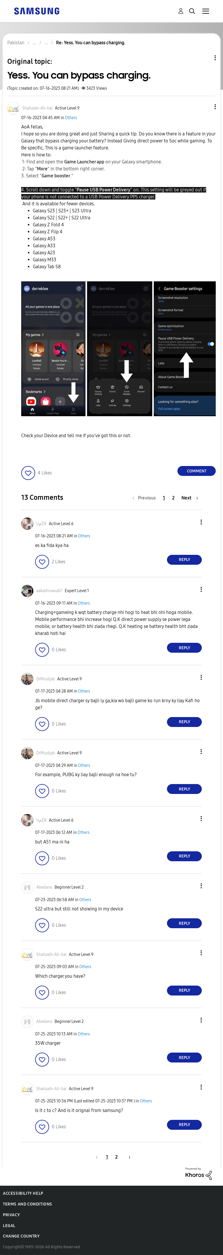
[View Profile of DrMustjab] (45, 679)
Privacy (11, 1214)
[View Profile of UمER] (41, 523)
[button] (205, 106)
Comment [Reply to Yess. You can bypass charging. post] (196, 471)
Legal (9, 1225)
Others (71, 117)
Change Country (21, 1236)
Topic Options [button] (205, 57)
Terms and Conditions (27, 1204)
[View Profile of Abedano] (44, 887)
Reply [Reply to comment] (184, 559)
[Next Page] (190, 498)
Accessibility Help (23, 1193)
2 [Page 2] (173, 498)
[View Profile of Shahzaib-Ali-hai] (37, 108)
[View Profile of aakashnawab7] (49, 590)
